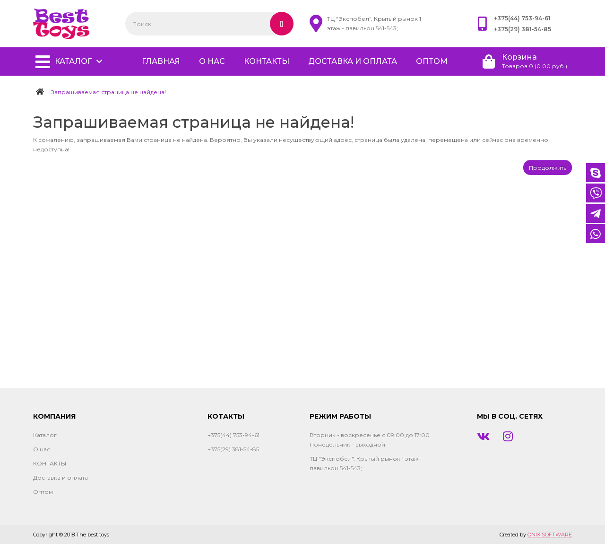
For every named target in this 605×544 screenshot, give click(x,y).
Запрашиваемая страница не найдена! (108, 92)
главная (161, 61)
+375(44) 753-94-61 (522, 18)
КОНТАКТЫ (266, 61)
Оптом (432, 61)
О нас (212, 61)
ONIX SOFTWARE (549, 534)
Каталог (73, 61)
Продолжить (547, 167)
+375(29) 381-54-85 (522, 29)
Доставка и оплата (352, 61)
